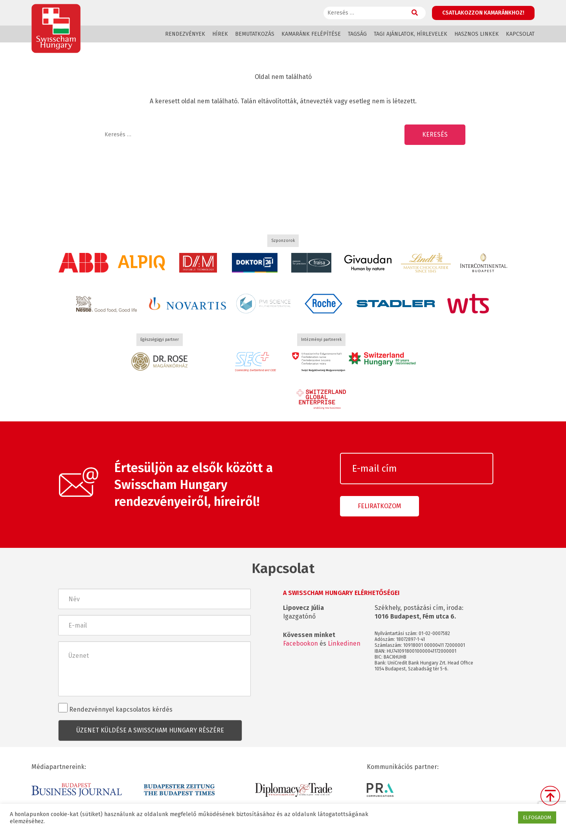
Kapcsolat (520, 34)
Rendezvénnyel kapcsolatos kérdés (115, 708)
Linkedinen (344, 643)
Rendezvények (185, 34)
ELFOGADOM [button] (537, 817)
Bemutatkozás (254, 34)
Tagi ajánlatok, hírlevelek (410, 34)
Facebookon (300, 643)
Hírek (220, 34)
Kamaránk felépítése (311, 34)
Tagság (357, 34)
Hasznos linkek (476, 34)
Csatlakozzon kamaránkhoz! (483, 12)
